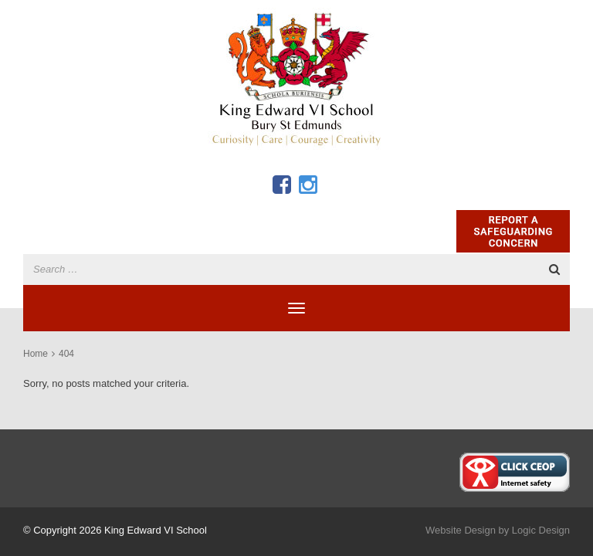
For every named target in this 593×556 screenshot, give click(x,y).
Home (35, 353)
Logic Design (541, 530)
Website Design (460, 530)
